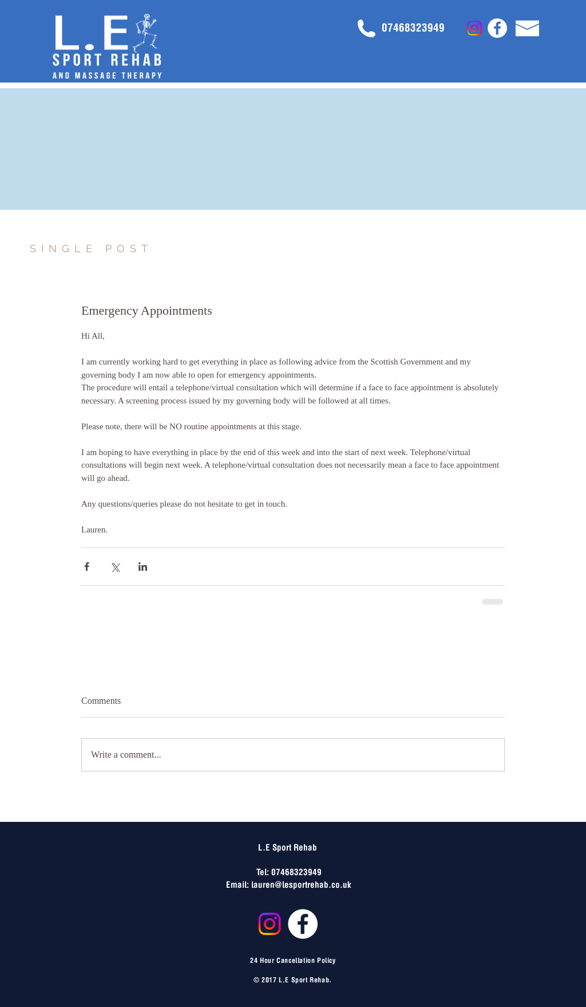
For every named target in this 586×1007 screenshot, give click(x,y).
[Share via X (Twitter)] (114, 566)
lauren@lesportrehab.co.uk (301, 883)
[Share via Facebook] (86, 566)
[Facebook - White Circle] (497, 28)
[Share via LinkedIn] (142, 566)
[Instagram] (474, 28)
